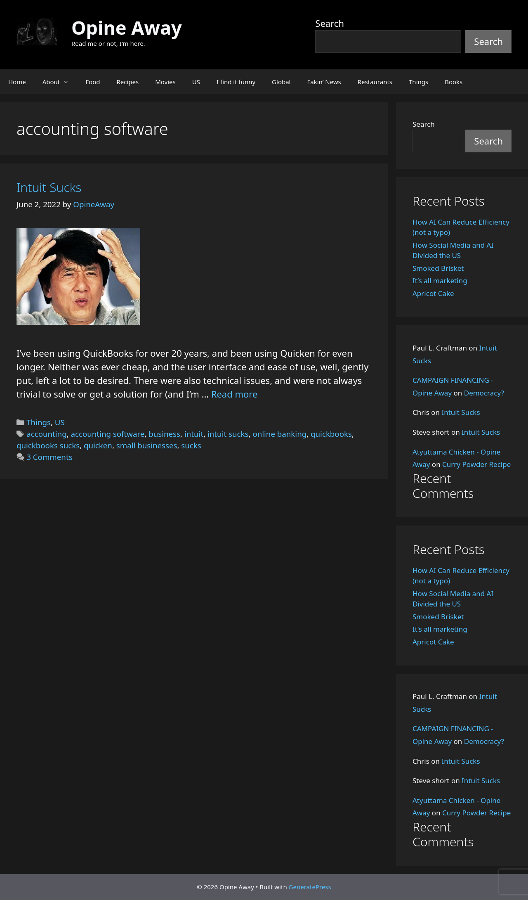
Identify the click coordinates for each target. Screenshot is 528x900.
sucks (191, 445)
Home (17, 82)
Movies (165, 82)
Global (281, 82)
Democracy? (484, 393)
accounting (46, 434)
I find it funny (236, 82)
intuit (193, 434)
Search (329, 23)
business (164, 434)
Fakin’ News (324, 82)
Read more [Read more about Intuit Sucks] (234, 394)
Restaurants (375, 82)
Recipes (127, 82)
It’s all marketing (439, 280)
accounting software (108, 434)
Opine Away (126, 27)
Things (418, 82)
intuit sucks (228, 434)
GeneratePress (310, 887)
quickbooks (331, 434)
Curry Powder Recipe (476, 464)
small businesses (146, 445)
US (196, 82)
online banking (279, 434)
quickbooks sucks (48, 445)
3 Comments (49, 457)
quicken (98, 445)
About (60, 81)
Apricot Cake (433, 293)
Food (92, 82)
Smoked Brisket (438, 268)
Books (453, 82)
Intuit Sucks (49, 187)
